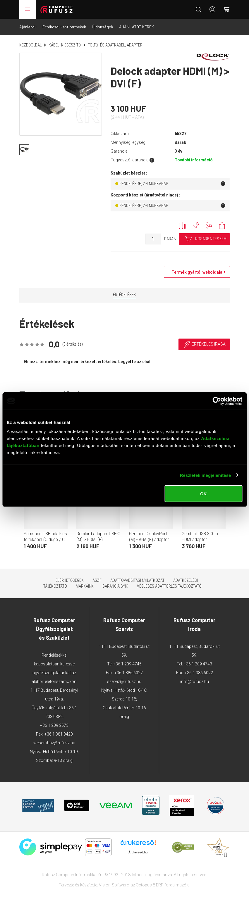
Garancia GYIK (115, 586)
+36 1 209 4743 (198, 664)
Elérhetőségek (70, 580)
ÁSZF (97, 580)
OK (203, 493)
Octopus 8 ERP (150, 885)
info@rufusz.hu (194, 681)
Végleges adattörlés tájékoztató (169, 586)
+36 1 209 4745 (127, 664)
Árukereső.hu (137, 852)
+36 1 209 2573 (54, 725)
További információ (194, 160)
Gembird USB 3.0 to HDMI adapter (200, 536)
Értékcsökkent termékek (64, 26)
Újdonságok (102, 26)
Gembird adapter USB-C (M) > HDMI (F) (98, 536)
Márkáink (85, 586)
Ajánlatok (28, 26)
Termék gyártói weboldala (195, 272)
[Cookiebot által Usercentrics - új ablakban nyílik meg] (216, 400)
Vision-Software (114, 885)
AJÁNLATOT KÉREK (136, 26)
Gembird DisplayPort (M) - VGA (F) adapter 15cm (149, 539)
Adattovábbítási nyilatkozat (137, 580)
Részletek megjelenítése (205, 474)
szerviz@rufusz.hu (124, 681)
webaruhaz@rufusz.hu (54, 743)
